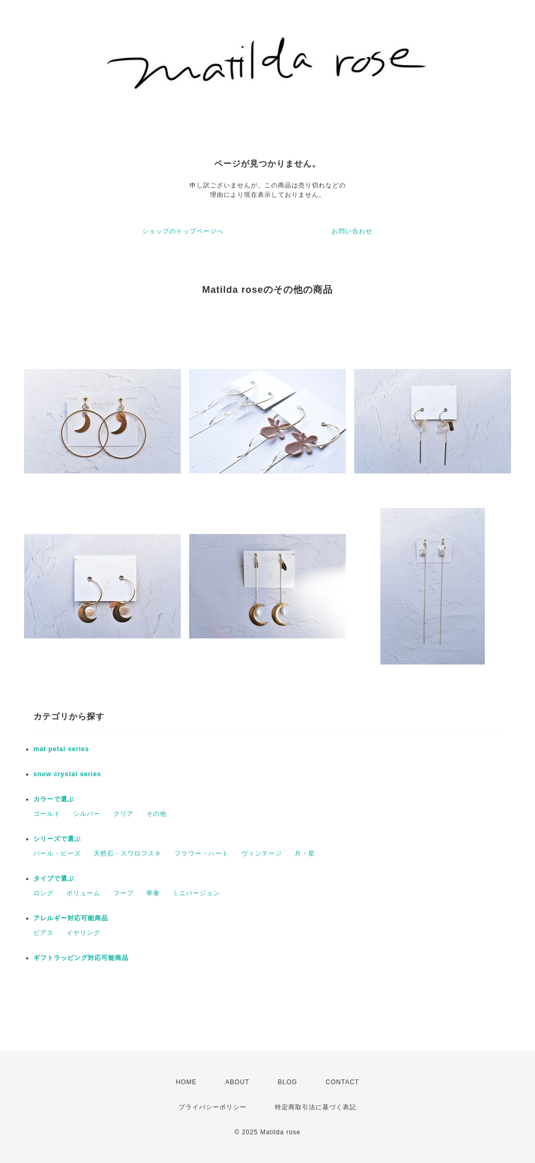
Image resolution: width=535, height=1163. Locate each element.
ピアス (43, 932)
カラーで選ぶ (53, 799)
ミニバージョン (196, 893)
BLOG (287, 1082)
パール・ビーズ (57, 853)
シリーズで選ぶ (57, 838)
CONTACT (342, 1082)
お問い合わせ (352, 231)
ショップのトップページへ (183, 231)
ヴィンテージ (261, 853)
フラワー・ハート (202, 853)
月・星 (305, 853)
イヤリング (83, 932)
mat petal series (61, 749)
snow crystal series (67, 774)
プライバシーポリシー (213, 1107)
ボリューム (83, 893)
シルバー (86, 813)
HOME (186, 1082)
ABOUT (237, 1082)
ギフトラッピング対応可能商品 (81, 958)
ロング (43, 893)
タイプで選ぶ (53, 878)
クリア (123, 813)
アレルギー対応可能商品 (70, 918)
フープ (123, 893)
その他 (156, 813)
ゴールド (47, 813)
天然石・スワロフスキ (127, 853)
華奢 (153, 893)
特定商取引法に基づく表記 (315, 1107)
